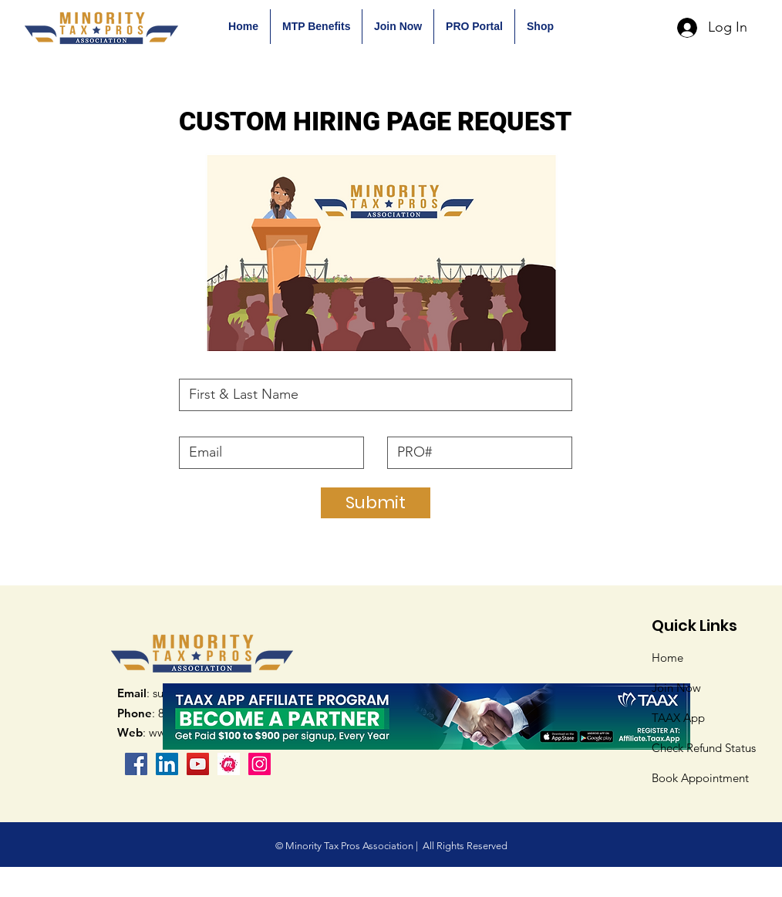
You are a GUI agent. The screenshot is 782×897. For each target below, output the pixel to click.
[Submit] (375, 502)
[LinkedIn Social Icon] (167, 764)
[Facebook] (136, 764)
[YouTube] (198, 764)
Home (667, 657)
